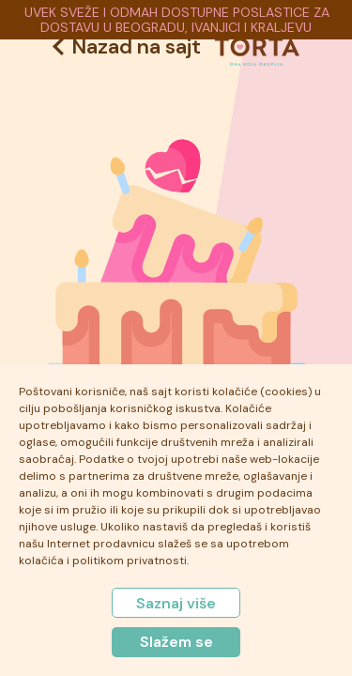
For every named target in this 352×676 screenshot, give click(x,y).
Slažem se (176, 642)
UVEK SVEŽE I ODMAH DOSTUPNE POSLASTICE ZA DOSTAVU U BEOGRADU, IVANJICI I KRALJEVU (176, 20)
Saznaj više (176, 603)
